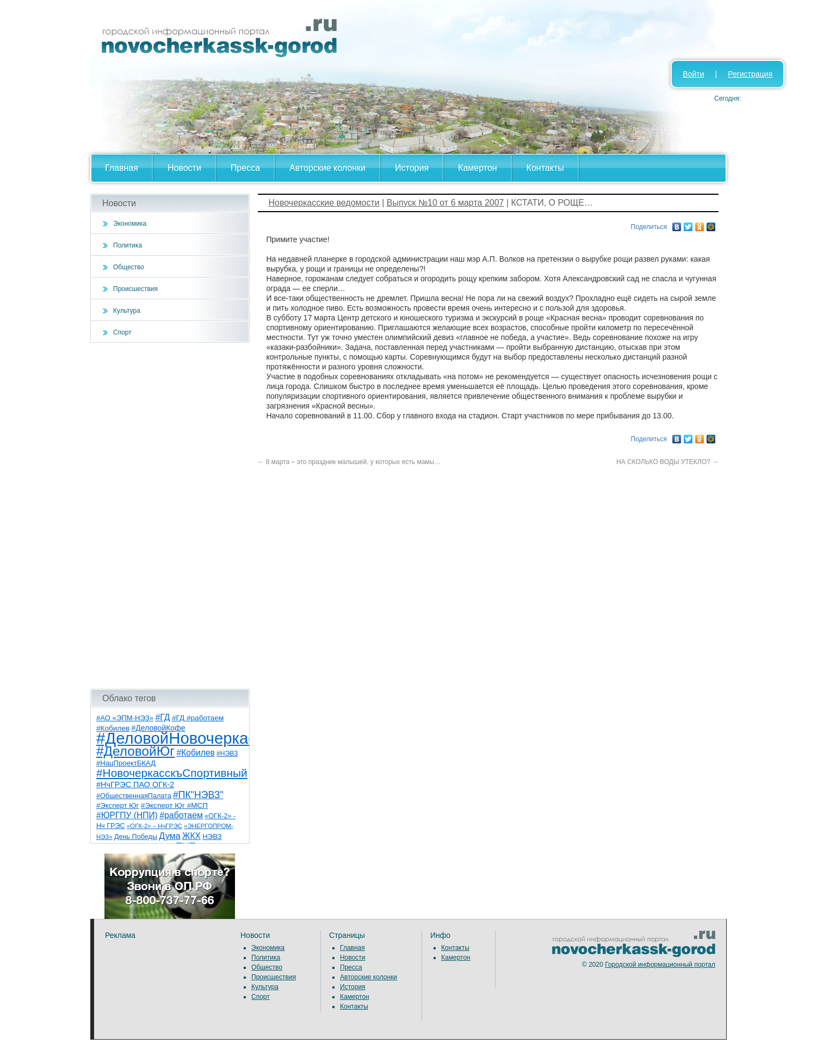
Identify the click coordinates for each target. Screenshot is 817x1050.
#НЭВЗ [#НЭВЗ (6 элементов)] (227, 753)
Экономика (129, 223)
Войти (693, 74)
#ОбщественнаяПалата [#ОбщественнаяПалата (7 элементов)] (133, 796)
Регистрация (750, 74)
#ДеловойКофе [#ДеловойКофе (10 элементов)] (158, 728)
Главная (121, 167)
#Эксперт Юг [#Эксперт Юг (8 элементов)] (117, 805)
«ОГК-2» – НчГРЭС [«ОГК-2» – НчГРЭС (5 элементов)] (154, 826)
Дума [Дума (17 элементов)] (169, 836)
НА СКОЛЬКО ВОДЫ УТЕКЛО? (667, 462)
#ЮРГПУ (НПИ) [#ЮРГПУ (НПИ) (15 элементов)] (127, 815)
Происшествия (135, 289)
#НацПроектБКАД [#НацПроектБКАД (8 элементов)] (126, 763)
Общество (128, 267)
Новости (184, 167)
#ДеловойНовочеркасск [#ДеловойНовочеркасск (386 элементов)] (183, 738)
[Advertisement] (170, 516)
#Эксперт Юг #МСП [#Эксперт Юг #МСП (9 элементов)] (174, 805)
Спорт (122, 332)
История (412, 167)
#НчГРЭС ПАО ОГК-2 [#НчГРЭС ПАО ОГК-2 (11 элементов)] (135, 784)
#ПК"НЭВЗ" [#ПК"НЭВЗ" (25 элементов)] (198, 794)
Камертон (477, 167)
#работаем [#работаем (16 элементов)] (181, 815)
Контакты (545, 167)
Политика (127, 245)
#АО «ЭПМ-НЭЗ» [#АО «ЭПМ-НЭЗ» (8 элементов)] (124, 718)
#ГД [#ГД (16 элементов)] (162, 717)
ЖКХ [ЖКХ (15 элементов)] (191, 836)
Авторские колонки (327, 167)
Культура (126, 310)
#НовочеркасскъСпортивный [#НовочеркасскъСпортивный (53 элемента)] (171, 773)
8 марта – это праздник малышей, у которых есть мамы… (349, 462)
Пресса (245, 167)
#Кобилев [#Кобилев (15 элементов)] (196, 752)
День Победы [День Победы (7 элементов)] (135, 837)
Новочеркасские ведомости (324, 202)
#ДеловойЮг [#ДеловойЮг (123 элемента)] (135, 751)
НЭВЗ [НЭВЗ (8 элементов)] (211, 836)
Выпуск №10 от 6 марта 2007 (445, 202)
